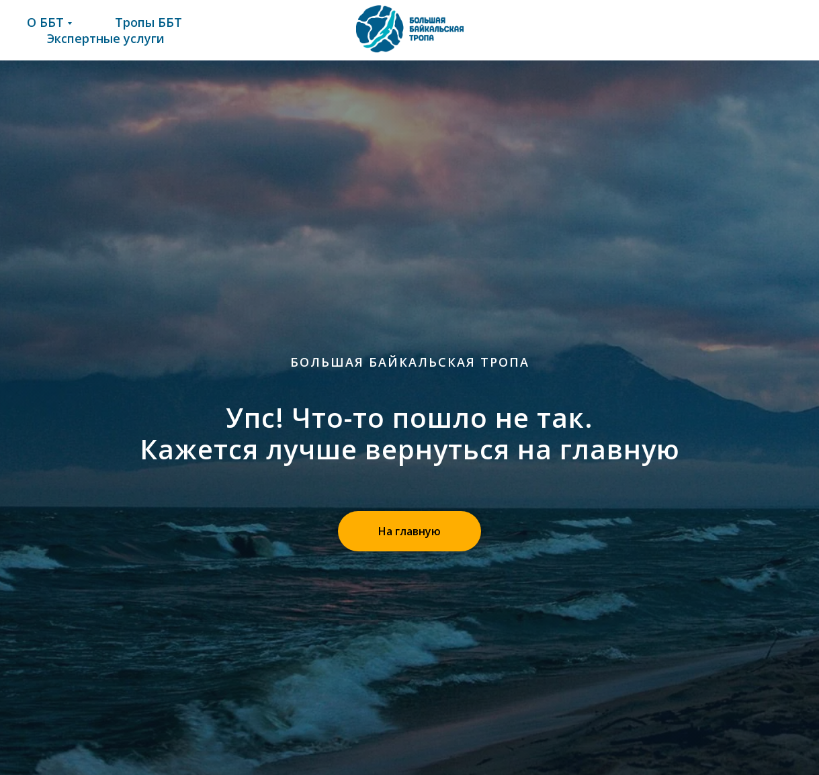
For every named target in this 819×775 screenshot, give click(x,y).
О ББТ (45, 22)
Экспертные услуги (106, 38)
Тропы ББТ (148, 22)
